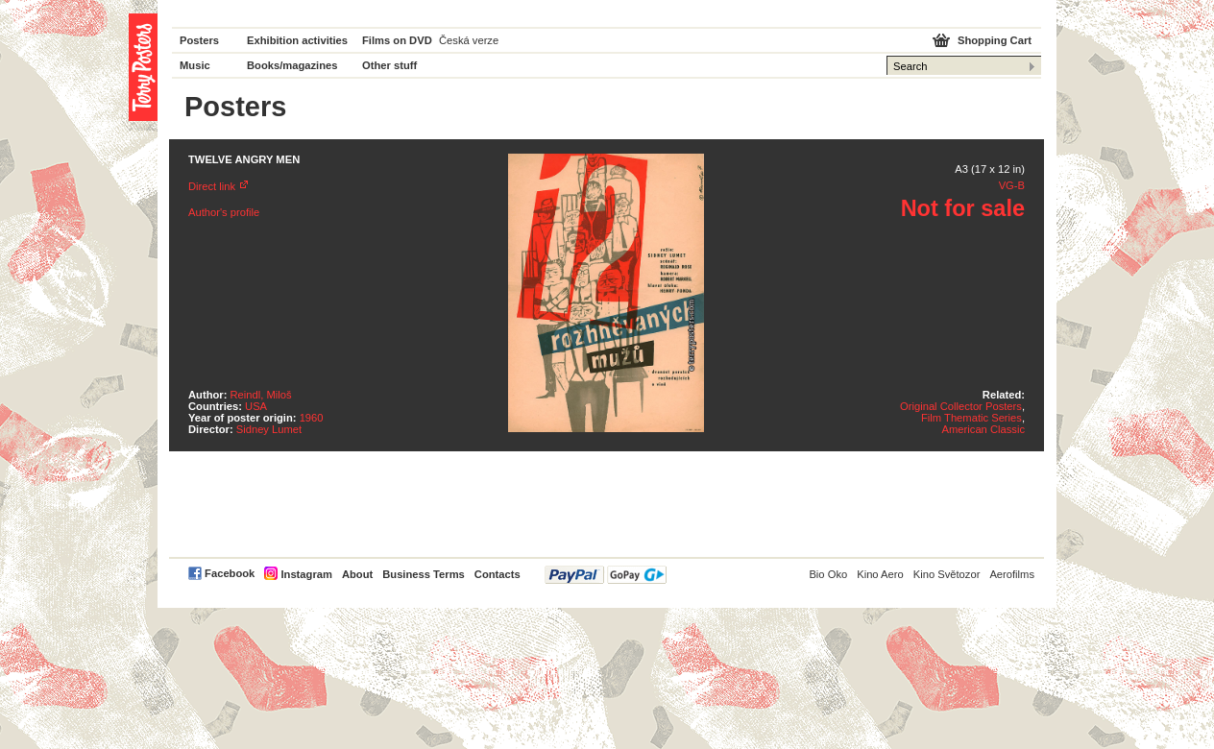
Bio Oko (828, 574)
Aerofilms (1011, 574)
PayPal (606, 575)
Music (195, 65)
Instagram (305, 574)
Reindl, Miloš (261, 394)
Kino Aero (880, 574)
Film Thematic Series (971, 417)
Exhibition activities (297, 40)
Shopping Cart (995, 40)
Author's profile (223, 212)
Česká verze (468, 40)
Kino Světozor (947, 574)
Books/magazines (292, 65)
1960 (312, 417)
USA (256, 406)
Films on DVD (397, 40)
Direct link (211, 186)
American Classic (983, 429)
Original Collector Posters (961, 406)
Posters (199, 40)
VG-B (1012, 185)
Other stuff (389, 65)
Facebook (230, 573)
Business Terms (423, 574)
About (357, 574)
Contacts (497, 574)
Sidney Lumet (269, 429)
